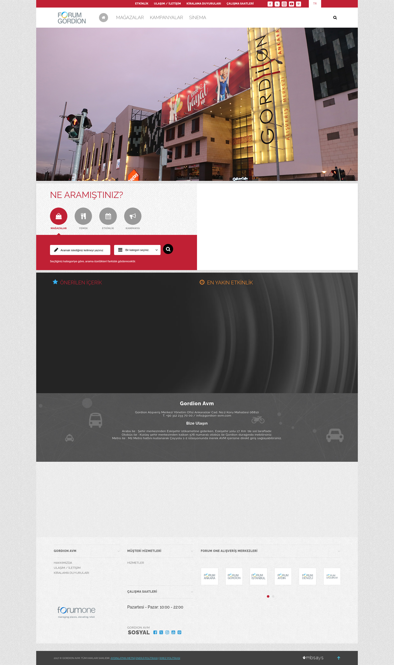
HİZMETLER (135, 563)
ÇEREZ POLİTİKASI (169, 658)
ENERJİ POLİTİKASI (146, 658)
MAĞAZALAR (130, 17)
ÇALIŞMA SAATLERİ (240, 3)
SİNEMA (197, 17)
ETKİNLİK (142, 3)
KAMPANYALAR (166, 17)
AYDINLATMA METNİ (123, 658)
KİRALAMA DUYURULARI (203, 3)
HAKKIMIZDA (63, 563)
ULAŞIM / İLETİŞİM (167, 3)
